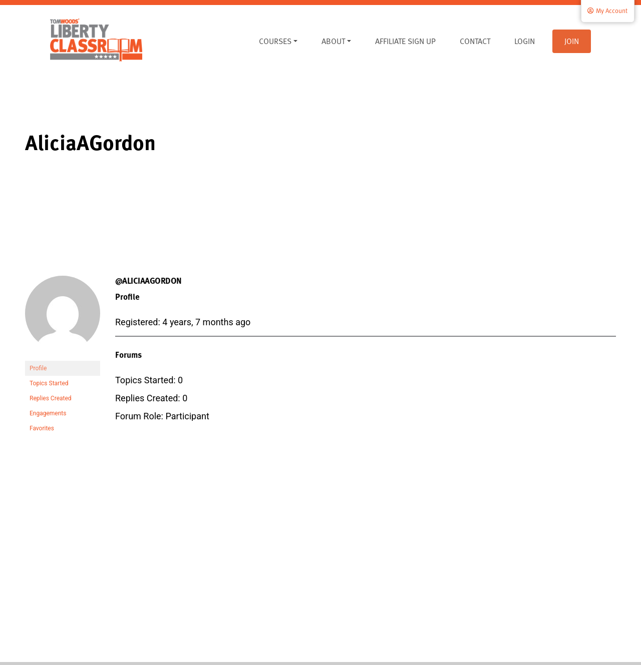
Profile (38, 368)
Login (524, 41)
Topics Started (49, 383)
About (333, 41)
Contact (475, 41)
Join (571, 41)
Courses (275, 41)
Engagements (48, 413)
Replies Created (51, 398)
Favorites (42, 428)
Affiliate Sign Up (405, 41)
